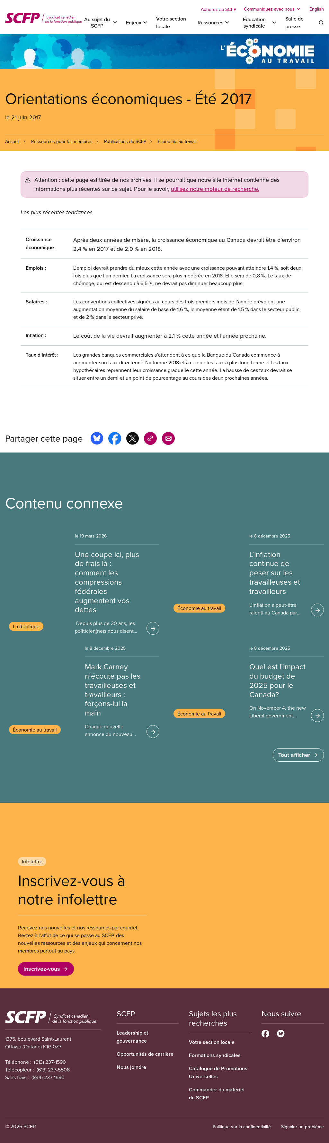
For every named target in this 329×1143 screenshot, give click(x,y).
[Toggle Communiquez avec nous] (273, 9)
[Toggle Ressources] (214, 22)
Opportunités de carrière (145, 1054)
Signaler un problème (302, 1126)
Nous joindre (131, 1067)
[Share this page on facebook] (114, 439)
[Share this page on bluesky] (97, 439)
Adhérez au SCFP (218, 9)
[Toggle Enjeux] (137, 22)
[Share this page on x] (132, 439)
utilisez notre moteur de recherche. (215, 189)
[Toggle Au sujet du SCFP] (100, 22)
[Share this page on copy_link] (150, 439)
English (316, 9)
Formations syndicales (215, 1055)
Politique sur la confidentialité (242, 1126)
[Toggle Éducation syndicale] (258, 22)
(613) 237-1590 (50, 1061)
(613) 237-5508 (53, 1069)
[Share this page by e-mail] (168, 439)
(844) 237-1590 (48, 1077)
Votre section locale (212, 1042)
